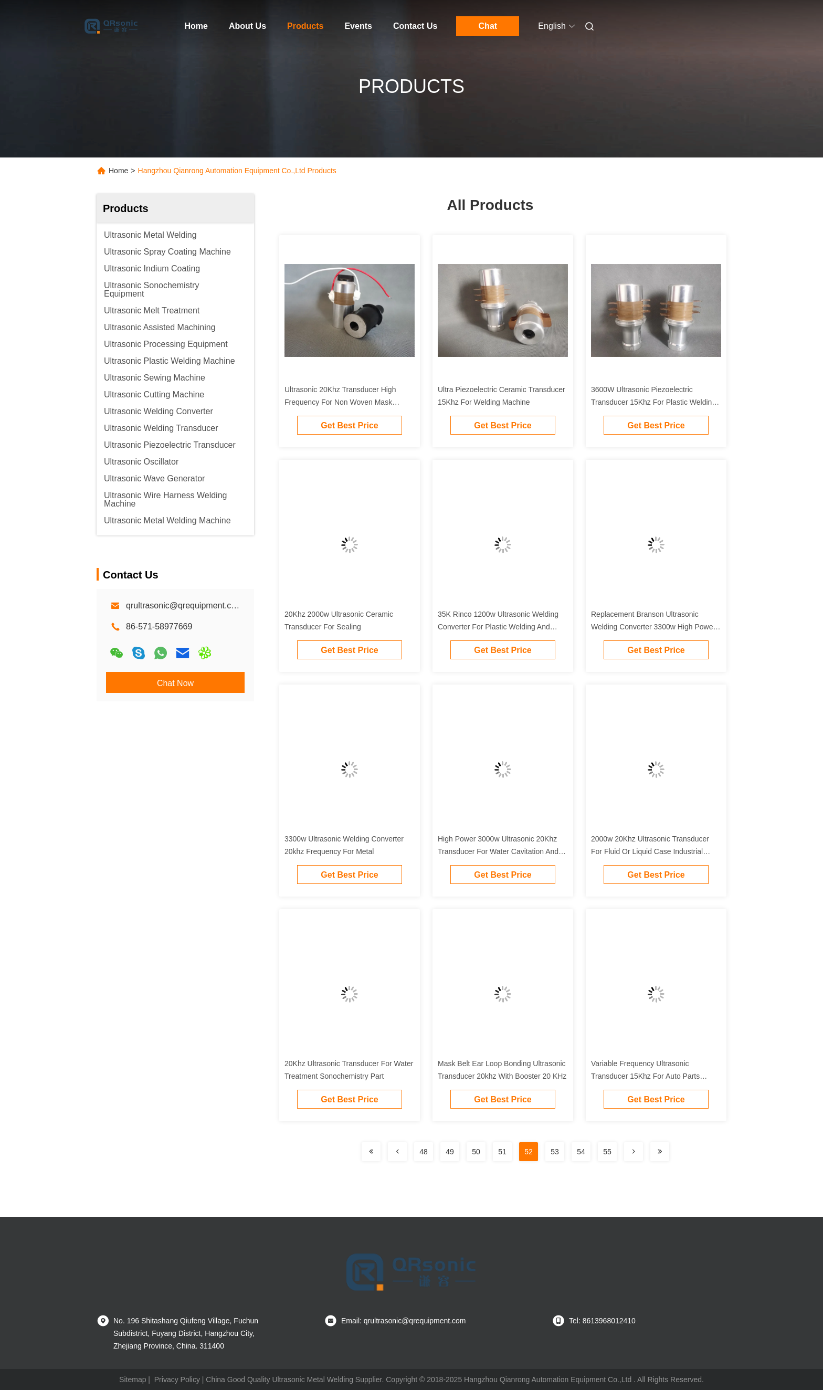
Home (196, 26)
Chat (488, 26)
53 (555, 1151)
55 (607, 1151)
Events (358, 26)
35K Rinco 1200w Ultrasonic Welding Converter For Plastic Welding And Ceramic (498, 627)
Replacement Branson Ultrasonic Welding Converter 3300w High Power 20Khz (653, 627)
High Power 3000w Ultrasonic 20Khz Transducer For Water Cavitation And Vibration (498, 851)
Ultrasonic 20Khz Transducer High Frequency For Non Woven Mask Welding (340, 402)
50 (476, 1151)
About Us (247, 26)
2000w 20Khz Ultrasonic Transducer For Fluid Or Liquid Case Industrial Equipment (650, 851)
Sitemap (132, 1379)
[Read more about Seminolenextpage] (371, 1151)
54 (581, 1151)
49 (450, 1151)
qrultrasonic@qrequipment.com (184, 605)
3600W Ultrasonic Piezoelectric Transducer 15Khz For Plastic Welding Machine (653, 402)
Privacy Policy (177, 1379)
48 (423, 1151)
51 (502, 1151)
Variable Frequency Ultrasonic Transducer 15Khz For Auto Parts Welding (645, 1076)
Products (305, 26)
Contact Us (415, 26)
